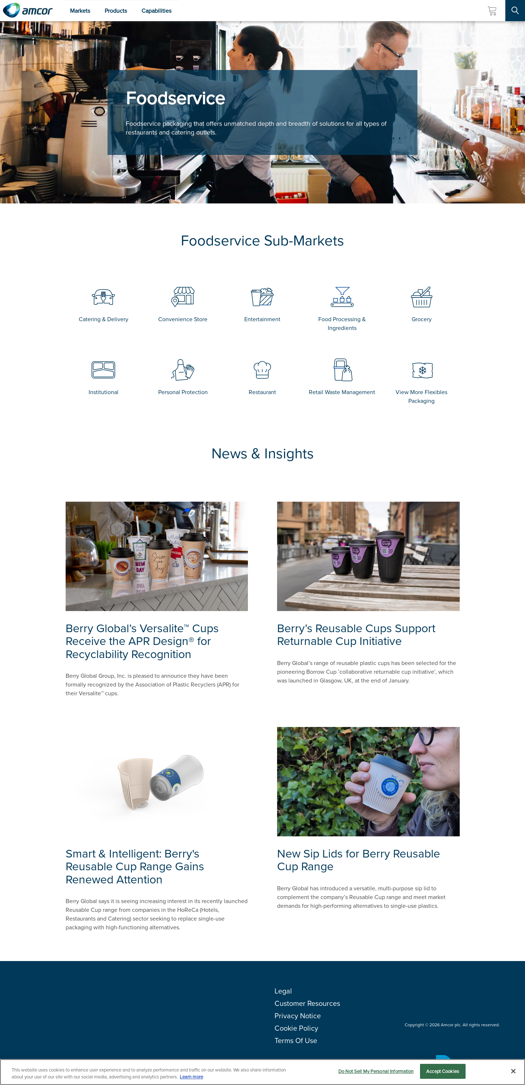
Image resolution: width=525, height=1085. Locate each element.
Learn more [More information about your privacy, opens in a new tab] (191, 1080)
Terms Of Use (296, 1040)
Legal (283, 990)
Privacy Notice (298, 1015)
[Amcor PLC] (28, 11)
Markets (80, 11)
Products (116, 11)
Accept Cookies (442, 1074)
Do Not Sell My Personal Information (376, 1074)
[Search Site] (515, 10)
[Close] (513, 1074)
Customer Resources (307, 1003)
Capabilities (156, 11)
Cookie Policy (296, 1028)
